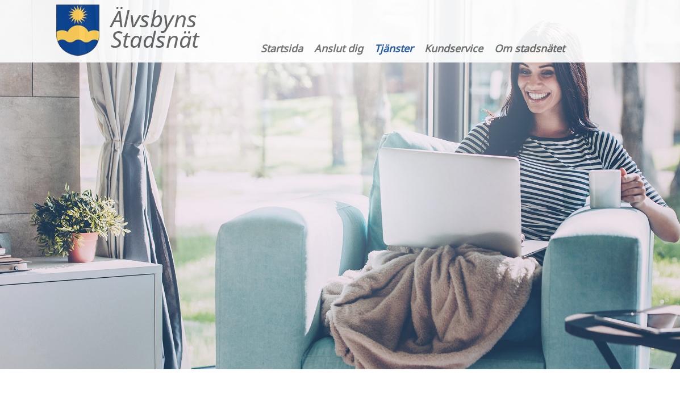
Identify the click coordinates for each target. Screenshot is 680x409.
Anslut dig (338, 48)
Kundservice (453, 48)
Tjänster (393, 48)
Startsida (282, 48)
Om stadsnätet (529, 48)
